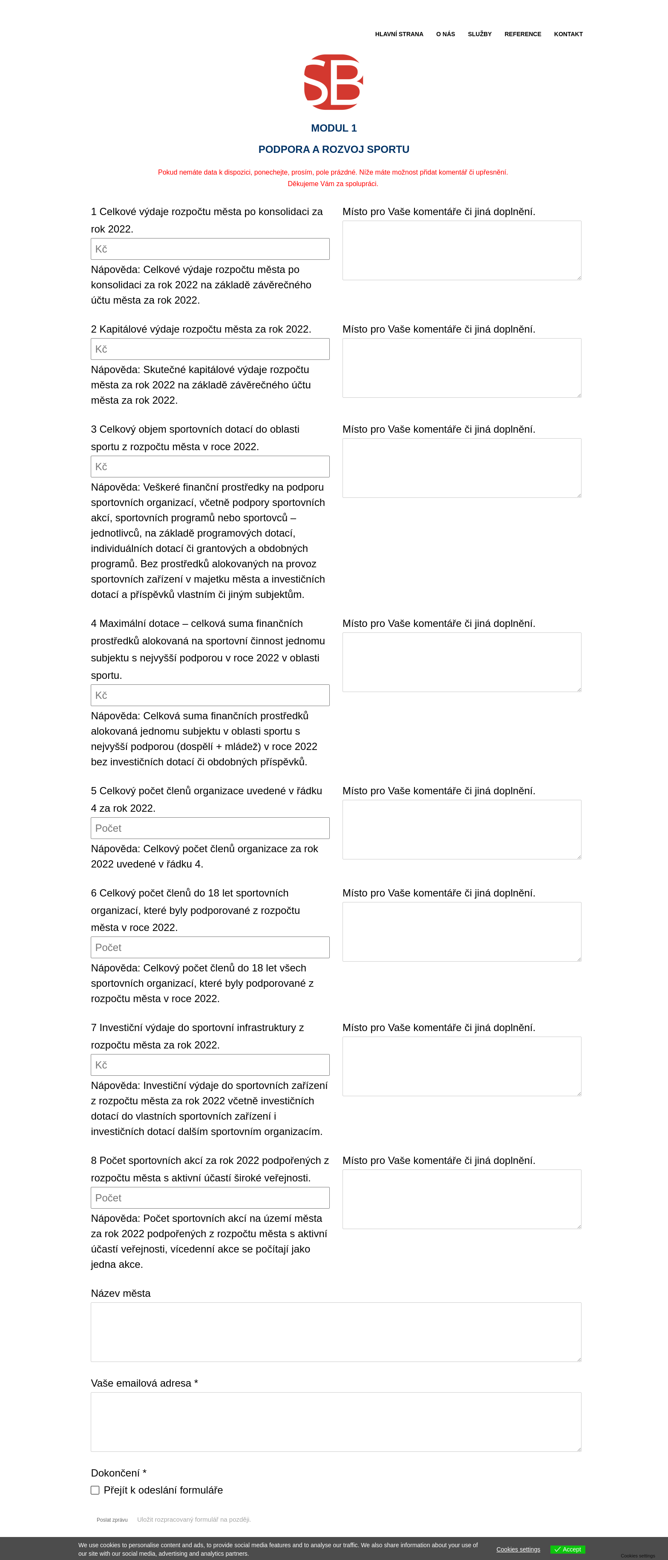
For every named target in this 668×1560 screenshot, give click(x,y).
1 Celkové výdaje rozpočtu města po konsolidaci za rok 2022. (206, 220)
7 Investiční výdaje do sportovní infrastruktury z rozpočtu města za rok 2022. (197, 1036)
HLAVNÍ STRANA (399, 34)
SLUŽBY (480, 34)
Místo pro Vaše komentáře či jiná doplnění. (439, 211)
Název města (120, 1293)
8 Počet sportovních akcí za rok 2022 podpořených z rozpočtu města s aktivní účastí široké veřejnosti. (210, 1169)
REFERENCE (522, 34)
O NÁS (445, 34)
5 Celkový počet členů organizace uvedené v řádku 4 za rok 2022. (206, 799)
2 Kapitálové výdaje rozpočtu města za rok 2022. (201, 329)
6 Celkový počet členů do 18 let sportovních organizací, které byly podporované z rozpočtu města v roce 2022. (195, 910)
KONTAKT (568, 34)
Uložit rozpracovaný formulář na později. (199, 1519)
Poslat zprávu (112, 1520)
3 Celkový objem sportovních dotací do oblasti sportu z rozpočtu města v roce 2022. (195, 437)
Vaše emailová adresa (144, 1383)
